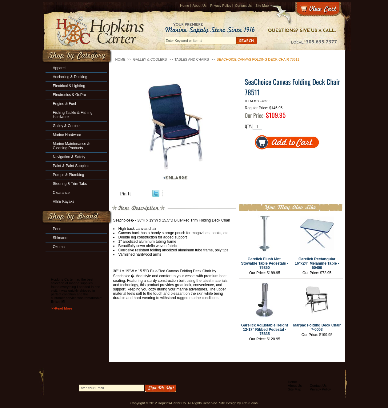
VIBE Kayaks (63, 201)
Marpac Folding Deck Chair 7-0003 (317, 327)
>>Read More (61, 308)
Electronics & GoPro (69, 95)
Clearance (61, 192)
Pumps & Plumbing (68, 175)
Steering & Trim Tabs (70, 184)
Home (184, 5)
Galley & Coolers (150, 59)
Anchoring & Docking (70, 77)
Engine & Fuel (64, 104)
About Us (199, 5)
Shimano (60, 238)
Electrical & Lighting (69, 86)
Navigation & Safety (69, 157)
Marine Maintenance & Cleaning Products (71, 146)
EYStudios (250, 403)
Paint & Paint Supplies (71, 166)
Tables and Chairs (191, 59)
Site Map (262, 5)
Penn (57, 229)
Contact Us (243, 5)
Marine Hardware (67, 135)
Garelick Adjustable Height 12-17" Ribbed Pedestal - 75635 (264, 329)
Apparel (59, 68)
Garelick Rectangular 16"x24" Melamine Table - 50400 (317, 263)
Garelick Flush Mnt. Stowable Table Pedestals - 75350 (264, 263)
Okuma (59, 247)
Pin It (125, 193)
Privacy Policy (220, 5)
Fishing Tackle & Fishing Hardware (73, 114)
